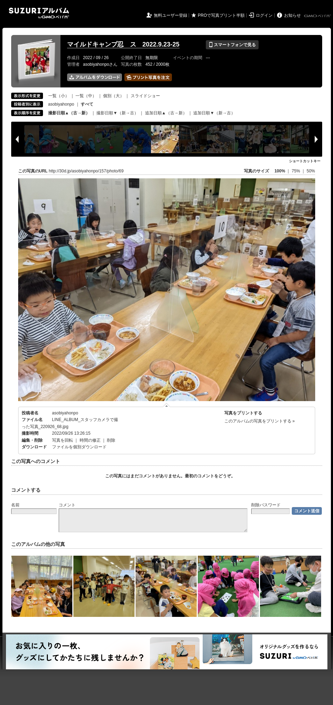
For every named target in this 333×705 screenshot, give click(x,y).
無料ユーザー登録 (170, 15)
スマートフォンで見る (232, 44)
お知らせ (292, 15)
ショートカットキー (304, 161)
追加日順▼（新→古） (214, 113)
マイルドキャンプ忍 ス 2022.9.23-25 (123, 44)
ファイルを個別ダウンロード (79, 446)
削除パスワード (266, 505)
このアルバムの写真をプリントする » (259, 421)
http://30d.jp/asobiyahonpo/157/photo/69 (86, 171)
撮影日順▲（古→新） (69, 113)
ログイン (264, 15)
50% (310, 171)
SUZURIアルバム (38, 13)
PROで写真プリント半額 (221, 15)
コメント (67, 505)
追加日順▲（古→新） (166, 113)
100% (279, 171)
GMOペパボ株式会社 (318, 16)
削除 (111, 440)
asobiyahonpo (61, 104)
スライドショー (145, 95)
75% (296, 171)
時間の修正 (90, 440)
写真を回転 (62, 440)
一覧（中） (85, 95)
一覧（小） (58, 95)
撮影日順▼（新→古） (117, 113)
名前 (15, 505)
